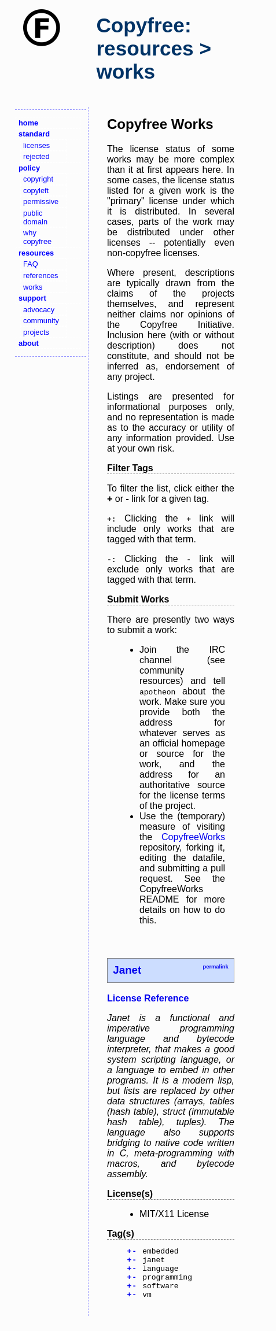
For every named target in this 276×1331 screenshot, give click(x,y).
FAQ (30, 264)
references (40, 275)
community (41, 320)
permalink (215, 967)
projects (36, 332)
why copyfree (37, 237)
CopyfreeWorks (193, 837)
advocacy (38, 309)
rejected (36, 156)
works (32, 287)
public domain (35, 217)
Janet (127, 970)
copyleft (36, 190)
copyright (38, 179)
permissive (40, 201)
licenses (36, 145)
